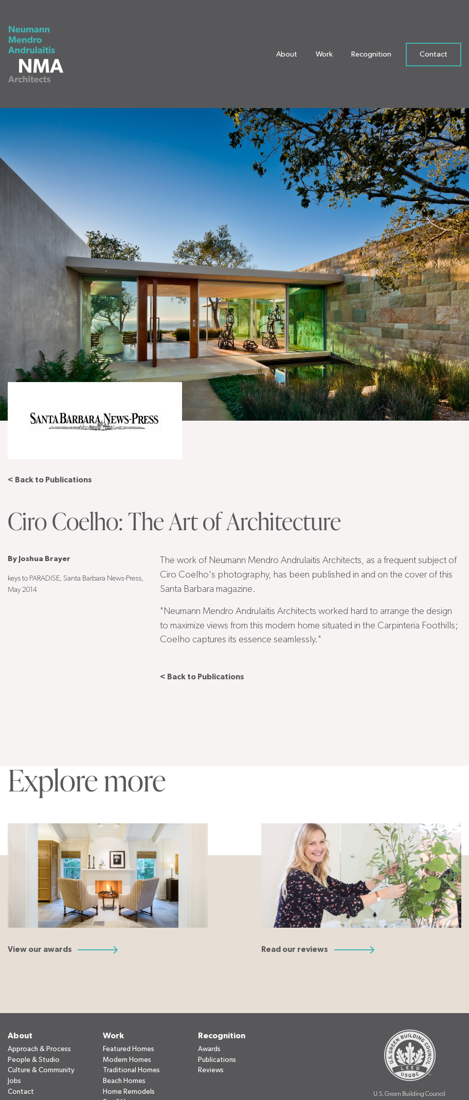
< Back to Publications (50, 480)
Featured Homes (128, 1049)
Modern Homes (127, 1059)
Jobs (14, 1081)
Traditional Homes (131, 1070)
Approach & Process (39, 1049)
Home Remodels (129, 1091)
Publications (217, 1059)
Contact (433, 56)
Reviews (211, 1070)
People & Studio (34, 1059)
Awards (209, 1049)
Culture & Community (41, 1070)
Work (324, 56)
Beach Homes (124, 1081)
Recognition (371, 56)
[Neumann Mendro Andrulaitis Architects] (42, 56)
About (286, 56)
